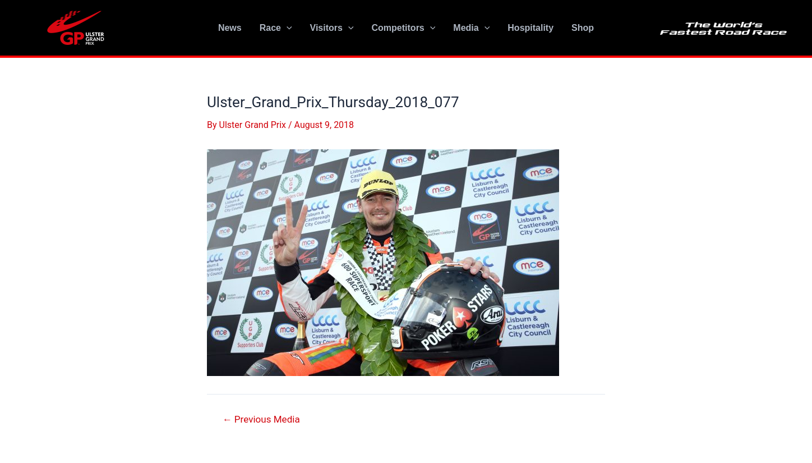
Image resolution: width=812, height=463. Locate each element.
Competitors (404, 28)
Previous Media (261, 419)
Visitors (332, 28)
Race (276, 28)
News (230, 28)
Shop (582, 28)
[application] (286, 28)
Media (471, 28)
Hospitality (530, 28)
